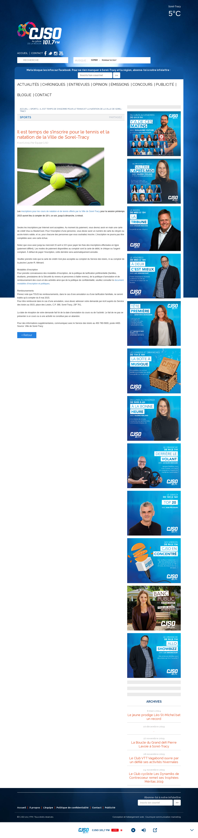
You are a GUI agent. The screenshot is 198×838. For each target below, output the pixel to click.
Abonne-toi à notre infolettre (162, 797)
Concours (142, 84)
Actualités (28, 84)
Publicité (165, 84)
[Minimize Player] (192, 830)
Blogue (24, 95)
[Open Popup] (155, 830)
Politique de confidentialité (73, 807)
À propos (34, 807)
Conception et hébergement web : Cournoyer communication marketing (147, 817)
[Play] (133, 830)
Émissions (120, 84)
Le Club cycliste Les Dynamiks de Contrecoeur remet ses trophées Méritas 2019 (154, 777)
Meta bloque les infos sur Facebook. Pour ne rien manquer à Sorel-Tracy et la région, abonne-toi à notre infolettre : (99, 72)
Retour (27, 335)
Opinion (100, 84)
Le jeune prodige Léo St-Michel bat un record (154, 717)
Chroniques (53, 84)
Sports (34, 109)
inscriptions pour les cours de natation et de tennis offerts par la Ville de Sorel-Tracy (60, 211)
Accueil (22, 53)
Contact (37, 53)
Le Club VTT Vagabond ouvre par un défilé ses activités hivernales (154, 760)
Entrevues (79, 84)
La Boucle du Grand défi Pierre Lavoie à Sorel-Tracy (154, 744)
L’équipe (48, 807)
